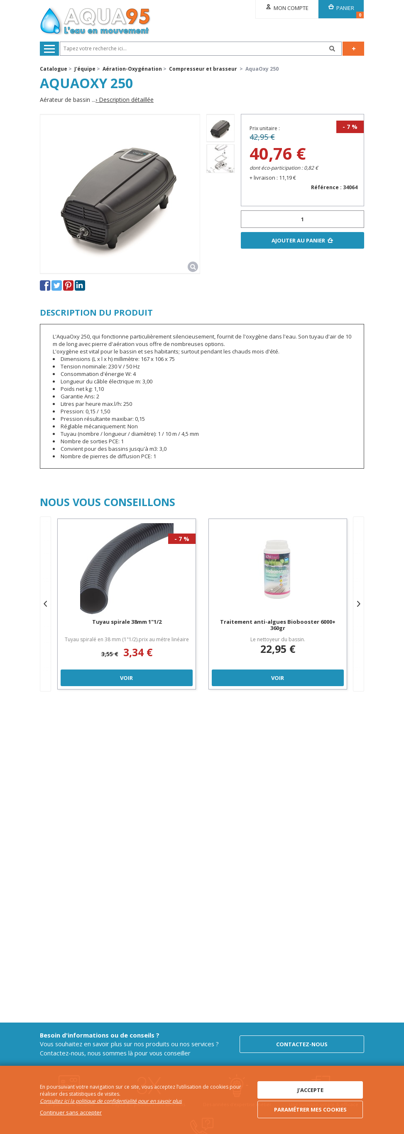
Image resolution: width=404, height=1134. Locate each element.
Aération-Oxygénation (132, 68)
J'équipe (84, 68)
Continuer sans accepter (71, 1112)
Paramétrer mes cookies (310, 1109)
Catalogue (53, 68)
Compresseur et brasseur (203, 68)
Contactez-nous (302, 1044)
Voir (126, 678)
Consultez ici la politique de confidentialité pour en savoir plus (111, 1100)
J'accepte (310, 1090)
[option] (220, 128)
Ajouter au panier (298, 240)
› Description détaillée (124, 100)
